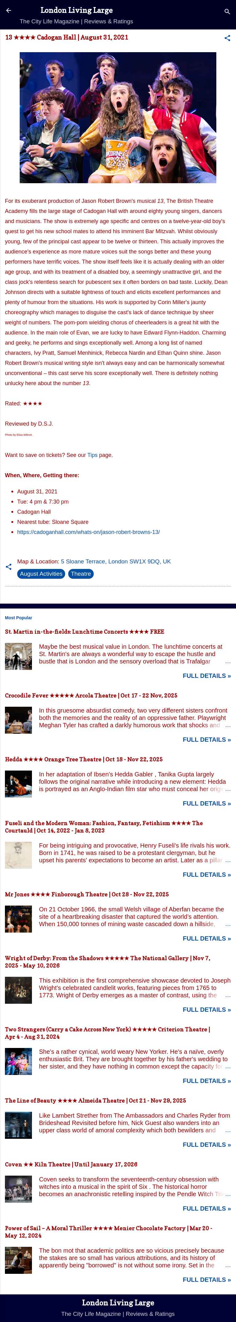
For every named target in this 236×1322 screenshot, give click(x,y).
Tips (92, 455)
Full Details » (207, 675)
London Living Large (76, 10)
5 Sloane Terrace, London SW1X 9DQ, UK (116, 561)
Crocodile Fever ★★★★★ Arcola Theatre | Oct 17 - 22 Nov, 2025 (91, 695)
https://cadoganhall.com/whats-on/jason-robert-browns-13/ (88, 532)
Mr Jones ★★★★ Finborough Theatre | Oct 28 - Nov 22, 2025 (87, 894)
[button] (227, 39)
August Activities (41, 573)
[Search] (227, 12)
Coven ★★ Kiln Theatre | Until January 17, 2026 (71, 1164)
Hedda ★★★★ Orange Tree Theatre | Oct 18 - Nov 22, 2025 (84, 759)
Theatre (81, 573)
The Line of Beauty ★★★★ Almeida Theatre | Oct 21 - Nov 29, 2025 (95, 1100)
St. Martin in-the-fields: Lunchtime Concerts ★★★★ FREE (84, 631)
